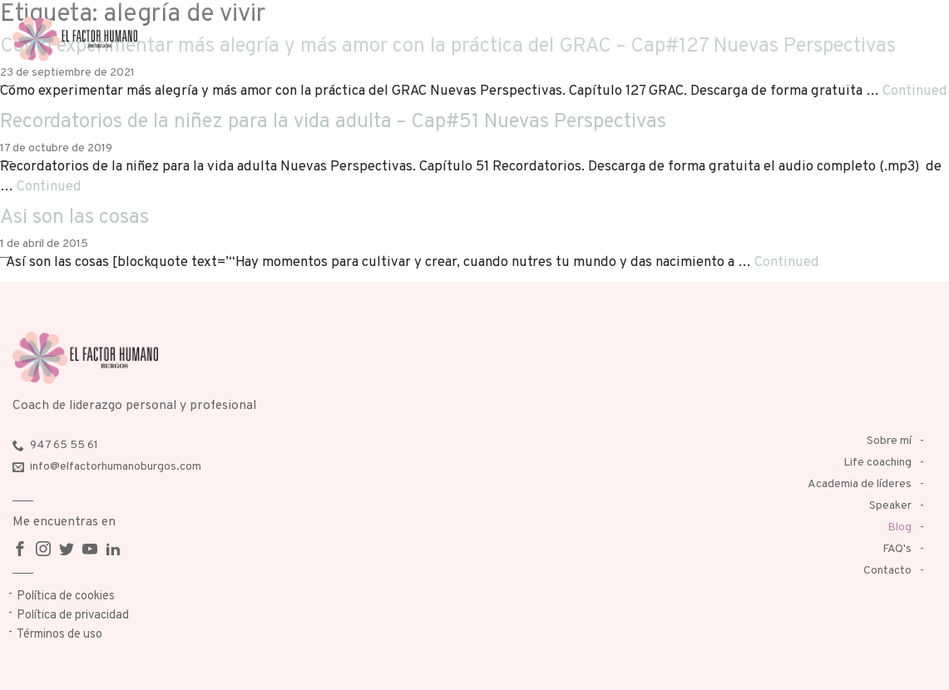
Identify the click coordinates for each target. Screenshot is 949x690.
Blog (899, 527)
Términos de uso (59, 635)
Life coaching (877, 463)
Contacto (887, 571)
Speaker (890, 506)
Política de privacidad (73, 615)
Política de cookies (66, 596)
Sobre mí (889, 441)
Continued (914, 91)
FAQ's (897, 549)
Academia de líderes (860, 484)
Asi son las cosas (74, 217)
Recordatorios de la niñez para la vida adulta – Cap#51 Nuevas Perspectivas (333, 122)
